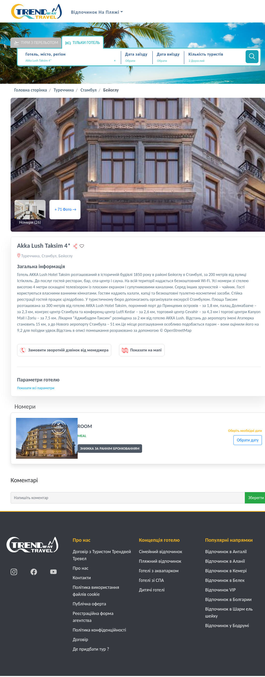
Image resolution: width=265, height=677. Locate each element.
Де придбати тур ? (91, 649)
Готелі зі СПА (151, 580)
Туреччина (64, 90)
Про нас (81, 568)
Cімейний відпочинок (160, 551)
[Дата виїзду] (168, 60)
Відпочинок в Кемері (226, 571)
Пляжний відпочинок (160, 561)
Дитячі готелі (152, 590)
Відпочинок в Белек (225, 580)
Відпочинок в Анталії (226, 551)
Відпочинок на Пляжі (95, 12)
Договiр (80, 639)
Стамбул (88, 90)
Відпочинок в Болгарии (228, 599)
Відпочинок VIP (220, 590)
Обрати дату (248, 440)
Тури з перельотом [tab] (35, 43)
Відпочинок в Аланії (225, 561)
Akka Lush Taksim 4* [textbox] (71, 60)
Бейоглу (111, 90)
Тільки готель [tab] (82, 43)
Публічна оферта (89, 604)
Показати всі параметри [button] (35, 388)
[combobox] (72, 61)
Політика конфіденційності (99, 630)
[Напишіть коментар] (128, 497)
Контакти (82, 578)
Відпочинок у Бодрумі (227, 625)
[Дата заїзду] (136, 60)
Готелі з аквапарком (159, 571)
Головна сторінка (30, 90)
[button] (214, 60)
